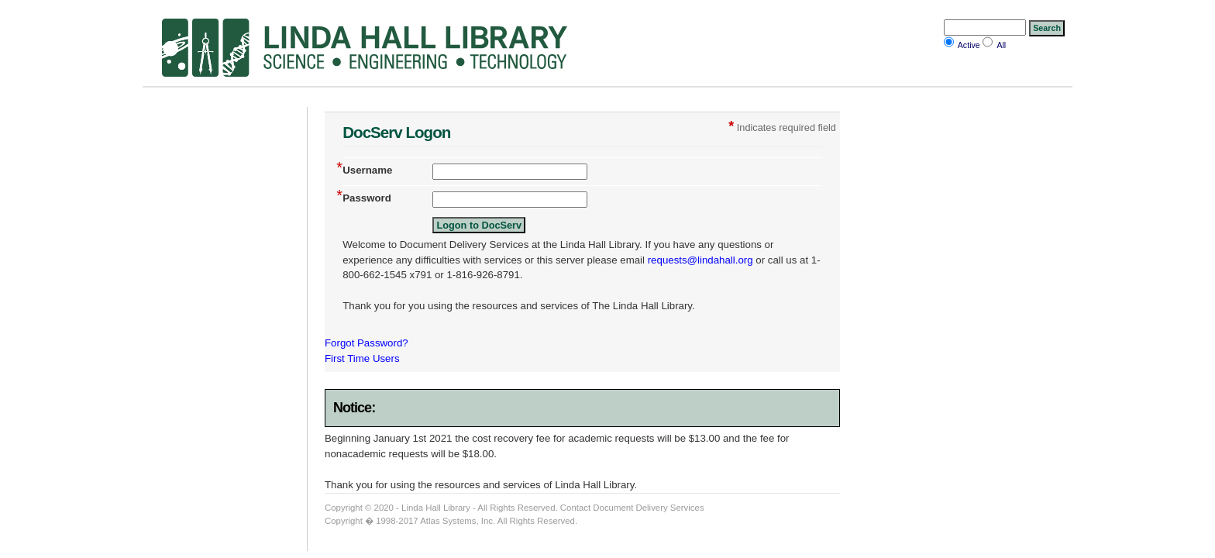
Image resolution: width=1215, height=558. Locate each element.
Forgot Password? (366, 343)
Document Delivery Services (648, 507)
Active (969, 45)
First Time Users (362, 358)
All (1001, 45)
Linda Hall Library (435, 507)
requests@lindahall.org (700, 260)
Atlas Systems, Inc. (457, 520)
